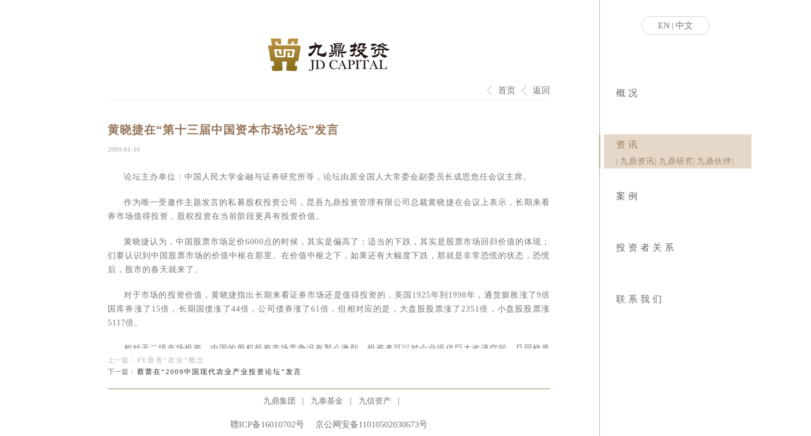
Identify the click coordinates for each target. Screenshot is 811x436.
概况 (628, 93)
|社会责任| (620, 110)
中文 (684, 25)
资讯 (628, 144)
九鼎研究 (676, 161)
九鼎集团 (279, 401)
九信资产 (375, 401)
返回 (541, 90)
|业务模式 (619, 110)
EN (664, 25)
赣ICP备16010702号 (267, 424)
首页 (506, 90)
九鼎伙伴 (714, 161)
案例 (628, 196)
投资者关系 (646, 247)
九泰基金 (327, 401)
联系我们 (640, 299)
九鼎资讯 (637, 161)
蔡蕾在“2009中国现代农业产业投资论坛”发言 (219, 372)
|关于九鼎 (617, 110)
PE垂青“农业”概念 (171, 360)
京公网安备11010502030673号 (371, 424)
